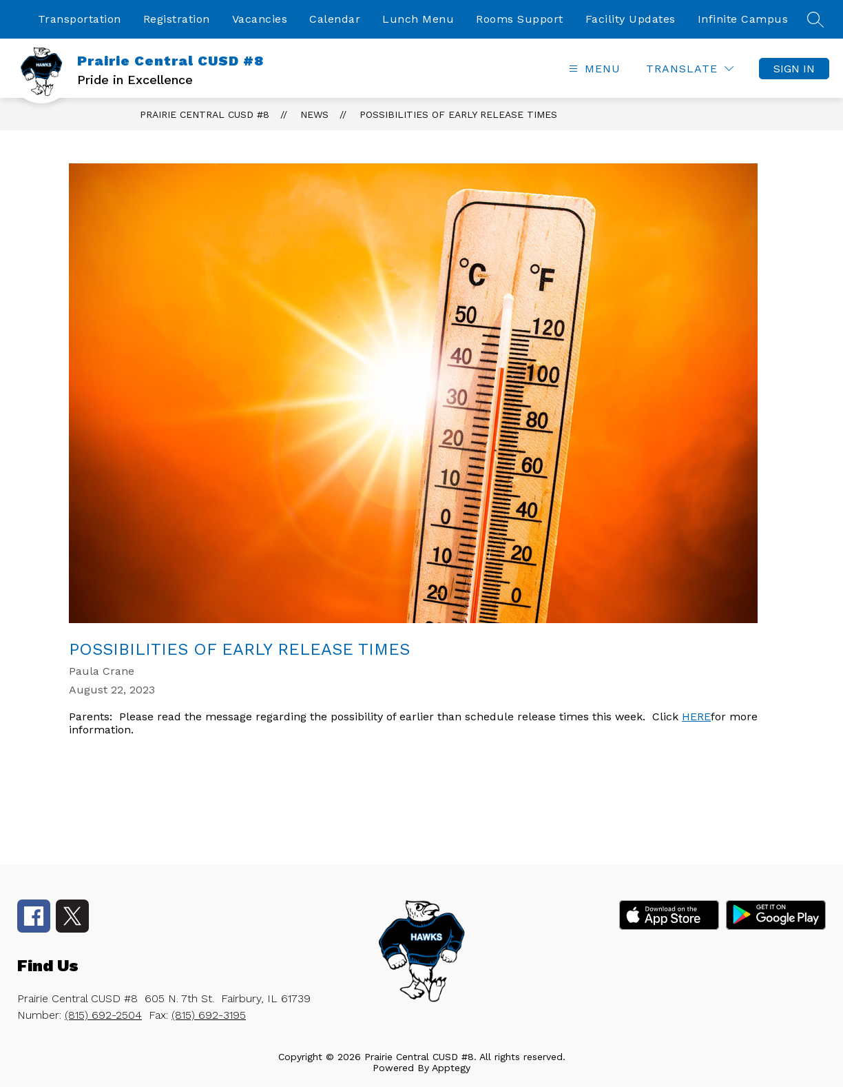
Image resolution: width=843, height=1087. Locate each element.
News (314, 114)
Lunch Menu (418, 19)
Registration (176, 19)
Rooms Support (519, 19)
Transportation (79, 19)
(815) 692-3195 (208, 1015)
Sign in (794, 68)
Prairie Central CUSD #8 (204, 114)
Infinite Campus (743, 19)
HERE (696, 716)
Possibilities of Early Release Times (458, 114)
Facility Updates (630, 19)
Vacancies (260, 19)
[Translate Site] (690, 68)
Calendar (334, 19)
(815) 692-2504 (103, 1015)
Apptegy (451, 1067)
